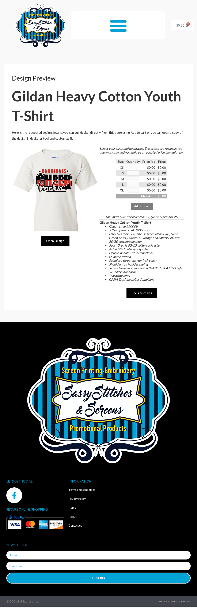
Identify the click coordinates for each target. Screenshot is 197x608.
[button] (118, 25)
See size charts (142, 294)
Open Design (55, 241)
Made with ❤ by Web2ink (175, 602)
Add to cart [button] (142, 207)
